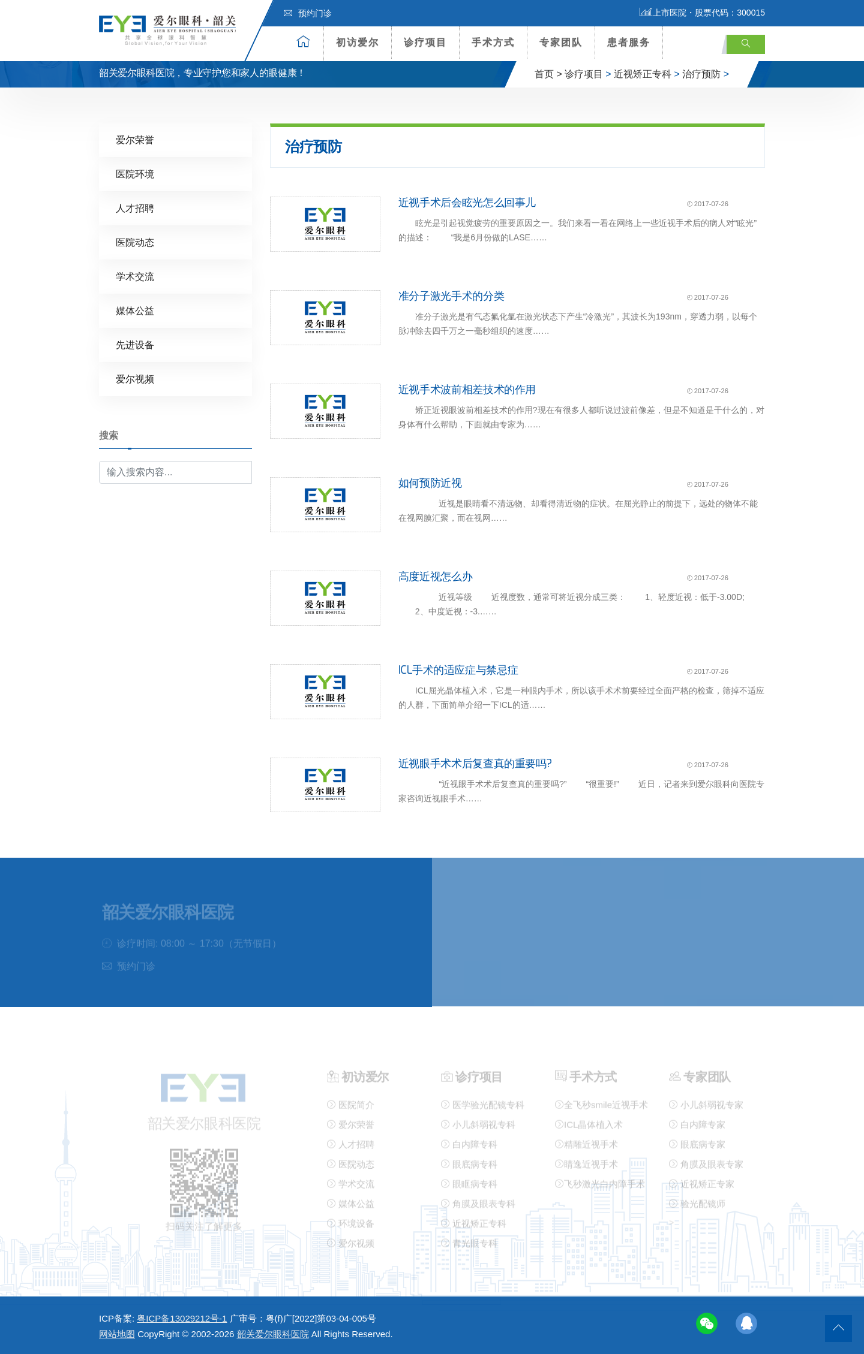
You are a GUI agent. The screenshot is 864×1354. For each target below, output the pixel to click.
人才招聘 (135, 208)
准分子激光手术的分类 (451, 295)
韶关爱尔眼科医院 (273, 1334)
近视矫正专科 (642, 74)
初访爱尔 (357, 42)
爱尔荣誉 (135, 139)
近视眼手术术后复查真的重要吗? (475, 762)
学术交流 (135, 276)
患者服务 (628, 42)
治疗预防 (701, 74)
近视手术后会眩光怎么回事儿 (467, 202)
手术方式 (493, 42)
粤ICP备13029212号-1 (182, 1318)
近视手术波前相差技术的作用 (467, 389)
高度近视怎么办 (435, 575)
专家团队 (561, 42)
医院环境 (135, 173)
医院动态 (135, 242)
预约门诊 (308, 13)
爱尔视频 (135, 378)
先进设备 (135, 344)
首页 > (548, 74)
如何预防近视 (430, 482)
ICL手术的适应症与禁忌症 (458, 669)
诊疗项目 (425, 42)
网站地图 (117, 1334)
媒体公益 (135, 310)
